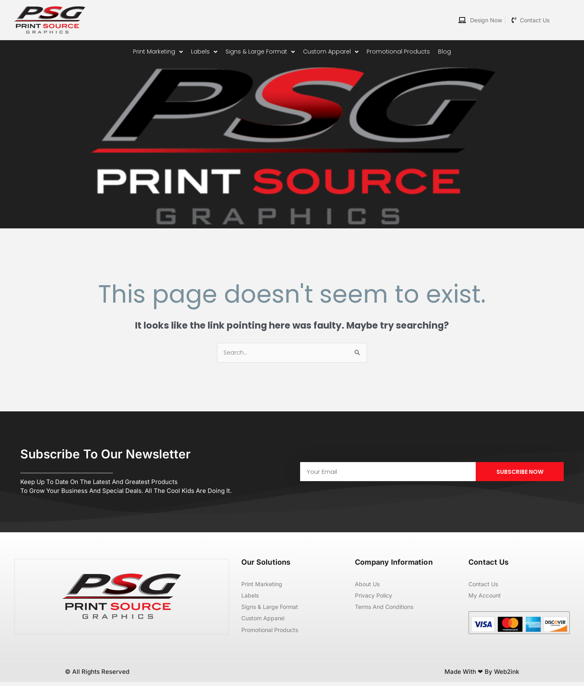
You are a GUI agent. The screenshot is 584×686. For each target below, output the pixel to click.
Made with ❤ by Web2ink (481, 676)
